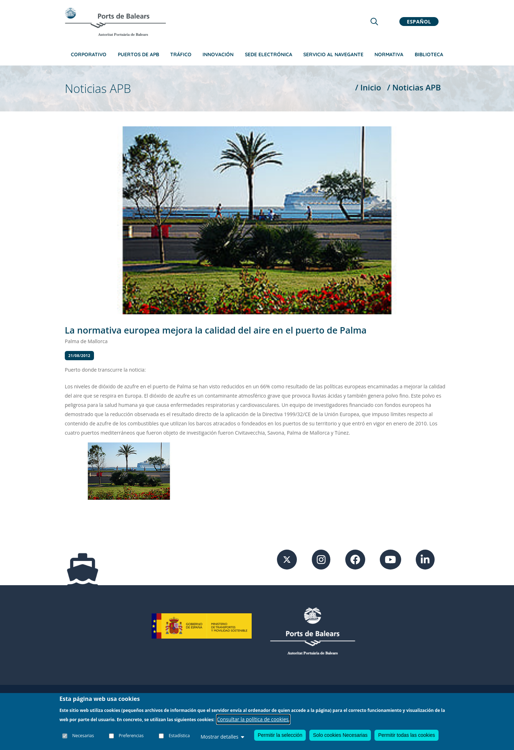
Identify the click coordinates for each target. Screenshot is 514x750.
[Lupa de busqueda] (374, 21)
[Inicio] (115, 21)
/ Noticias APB (414, 87)
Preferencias (131, 736)
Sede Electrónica (268, 54)
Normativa (388, 54)
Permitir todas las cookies (406, 735)
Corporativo (88, 54)
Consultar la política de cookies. (253, 719)
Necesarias (83, 736)
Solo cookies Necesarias (340, 735)
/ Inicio (368, 87)
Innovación (218, 54)
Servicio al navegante (333, 54)
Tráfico (181, 54)
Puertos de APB (138, 54)
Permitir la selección (280, 735)
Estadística (179, 736)
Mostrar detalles (222, 736)
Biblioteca (429, 54)
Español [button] (419, 21)
